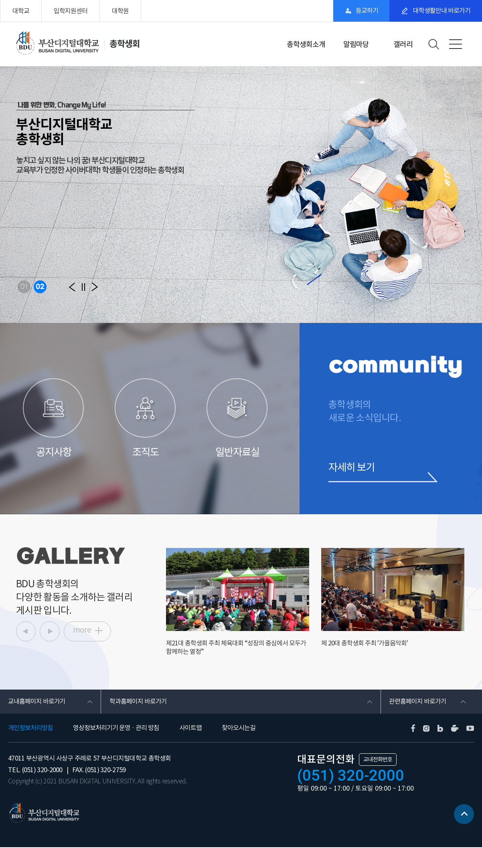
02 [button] (40, 287)
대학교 (20, 11)
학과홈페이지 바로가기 (137, 702)
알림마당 (356, 44)
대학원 (120, 11)
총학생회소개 (306, 44)
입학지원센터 (70, 11)
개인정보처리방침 (30, 728)
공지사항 (54, 419)
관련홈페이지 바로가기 (417, 702)
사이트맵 (190, 728)
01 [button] (24, 286)
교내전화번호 (377, 760)
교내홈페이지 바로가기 (36, 702)
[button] (72, 286)
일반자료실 (238, 419)
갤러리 (403, 44)
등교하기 (365, 11)
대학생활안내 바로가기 (440, 11)
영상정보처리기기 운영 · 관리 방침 (116, 728)
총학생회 (124, 43)
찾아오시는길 (238, 728)
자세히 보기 (352, 467)
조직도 (146, 419)
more (83, 631)
